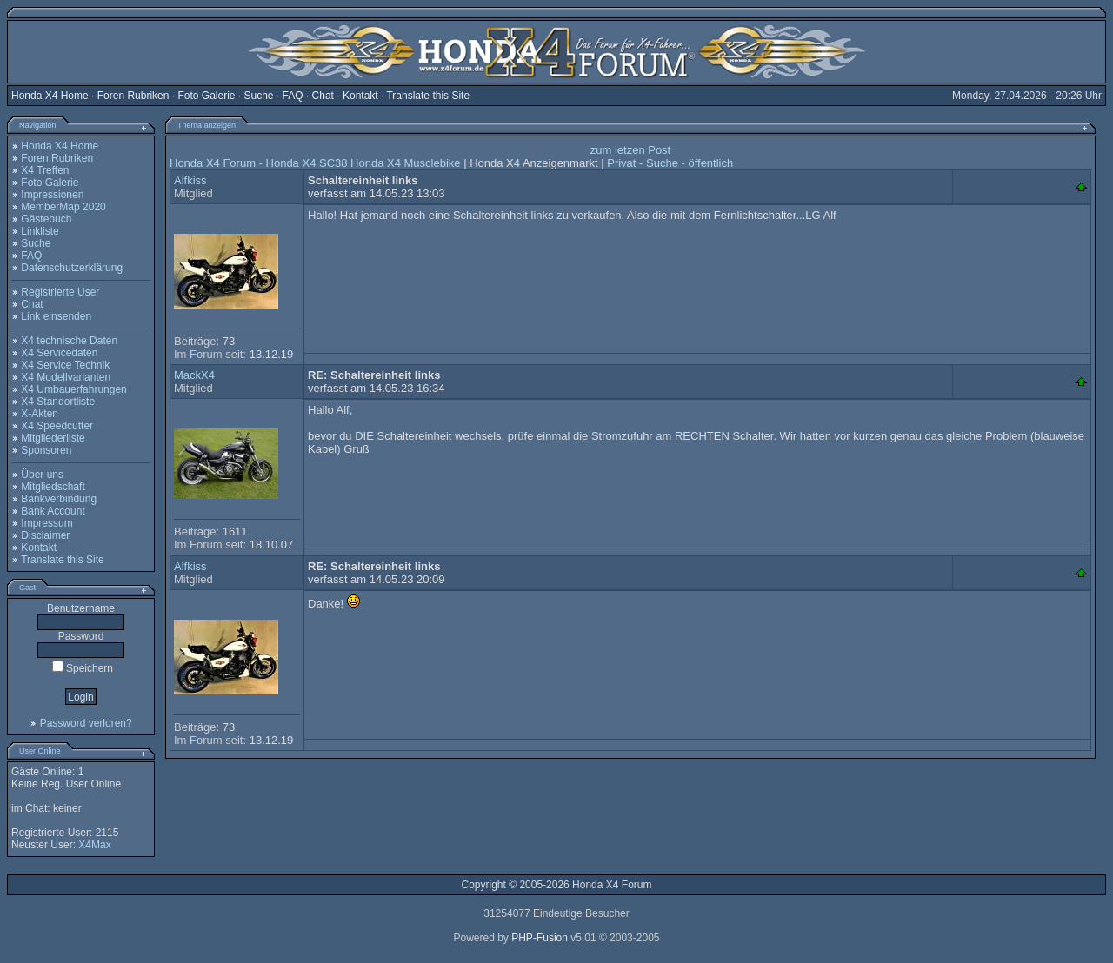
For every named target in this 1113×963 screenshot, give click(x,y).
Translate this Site (428, 96)
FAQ (293, 96)
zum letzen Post (630, 149)
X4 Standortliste (58, 401)
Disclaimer (45, 535)
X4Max (94, 845)
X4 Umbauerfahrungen (73, 389)
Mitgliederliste (52, 438)
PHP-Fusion (539, 938)
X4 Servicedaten (59, 353)
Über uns (42, 474)
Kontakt (360, 96)
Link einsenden (56, 316)
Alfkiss (190, 180)
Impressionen (52, 195)
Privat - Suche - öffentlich (670, 162)
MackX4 (194, 375)
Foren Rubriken (133, 96)
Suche (259, 96)
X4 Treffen (45, 170)
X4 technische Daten (69, 341)
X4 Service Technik (65, 365)
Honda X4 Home (50, 96)
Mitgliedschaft (52, 487)
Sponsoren (46, 450)
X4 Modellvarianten (65, 377)
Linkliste (39, 231)
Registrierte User (60, 292)
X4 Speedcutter (57, 426)
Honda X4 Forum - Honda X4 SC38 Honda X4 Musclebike (315, 162)
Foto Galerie (206, 96)
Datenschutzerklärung (72, 268)
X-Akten (39, 414)
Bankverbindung (59, 499)
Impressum (46, 523)
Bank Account (52, 511)
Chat (323, 96)
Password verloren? (86, 723)
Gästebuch (46, 219)
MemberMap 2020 (63, 207)
